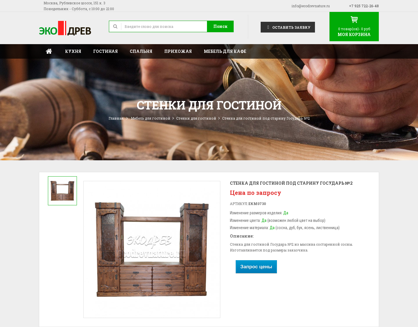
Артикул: (239, 203)
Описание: (241, 236)
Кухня (73, 51)
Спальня (141, 51)
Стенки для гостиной (196, 118)
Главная (49, 51)
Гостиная (105, 51)
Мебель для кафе (225, 51)
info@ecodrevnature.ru (310, 5)
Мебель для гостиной (150, 118)
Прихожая (178, 51)
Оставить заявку (288, 27)
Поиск (220, 26)
